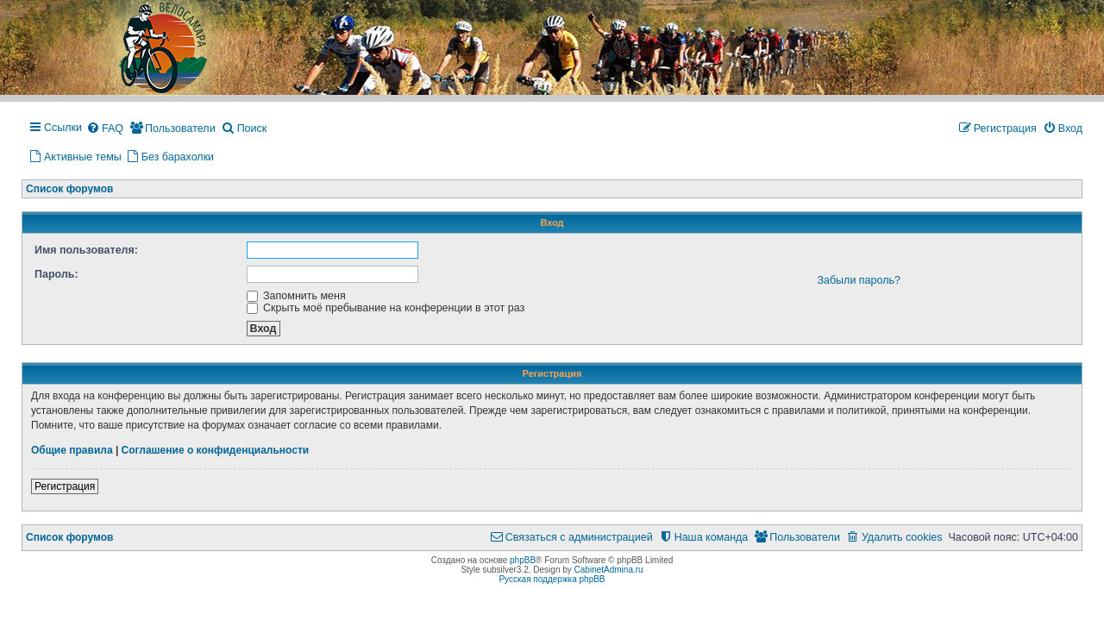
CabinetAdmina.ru (608, 569)
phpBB (523, 560)
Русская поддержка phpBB (552, 579)
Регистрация (64, 486)
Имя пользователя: (86, 250)
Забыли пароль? (858, 280)
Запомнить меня (296, 296)
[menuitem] (104, 129)
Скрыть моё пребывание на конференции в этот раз (386, 308)
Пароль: (56, 274)
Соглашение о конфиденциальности (216, 450)
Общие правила (72, 450)
